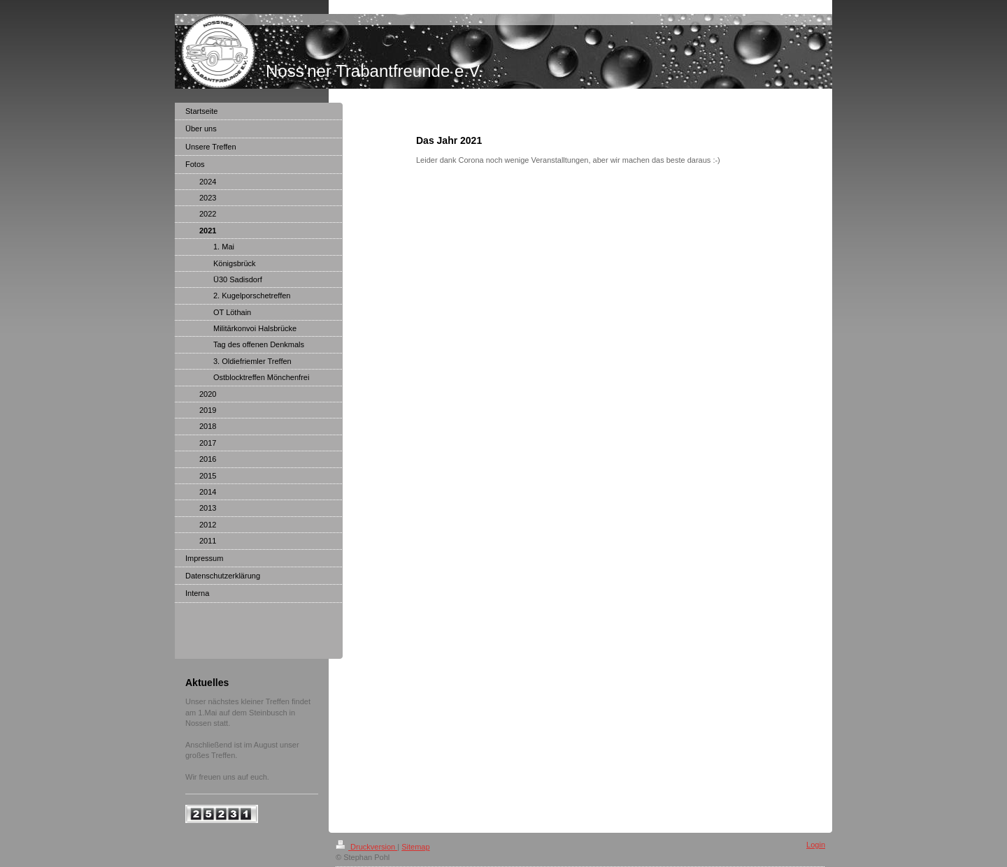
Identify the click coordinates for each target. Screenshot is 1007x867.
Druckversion (366, 847)
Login (815, 844)
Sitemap (415, 847)
